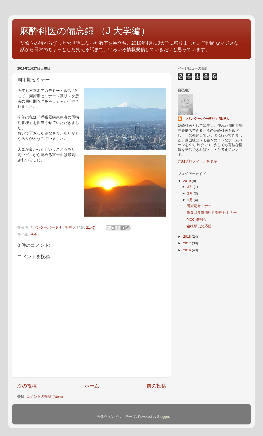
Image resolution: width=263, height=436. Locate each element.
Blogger (163, 417)
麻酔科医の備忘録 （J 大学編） (85, 31)
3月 (190, 187)
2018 (187, 236)
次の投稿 (27, 386)
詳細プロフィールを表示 (197, 161)
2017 (187, 243)
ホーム (91, 386)
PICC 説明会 (196, 219)
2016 (187, 250)
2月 (190, 193)
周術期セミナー (199, 206)
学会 (33, 235)
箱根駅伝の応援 (199, 226)
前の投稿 (156, 386)
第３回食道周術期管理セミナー (211, 213)
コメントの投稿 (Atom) (44, 397)
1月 (190, 200)
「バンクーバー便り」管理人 (206, 119)
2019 (187, 181)
